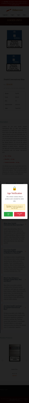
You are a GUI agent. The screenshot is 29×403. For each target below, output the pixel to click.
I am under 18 (19, 214)
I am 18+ (8, 214)
